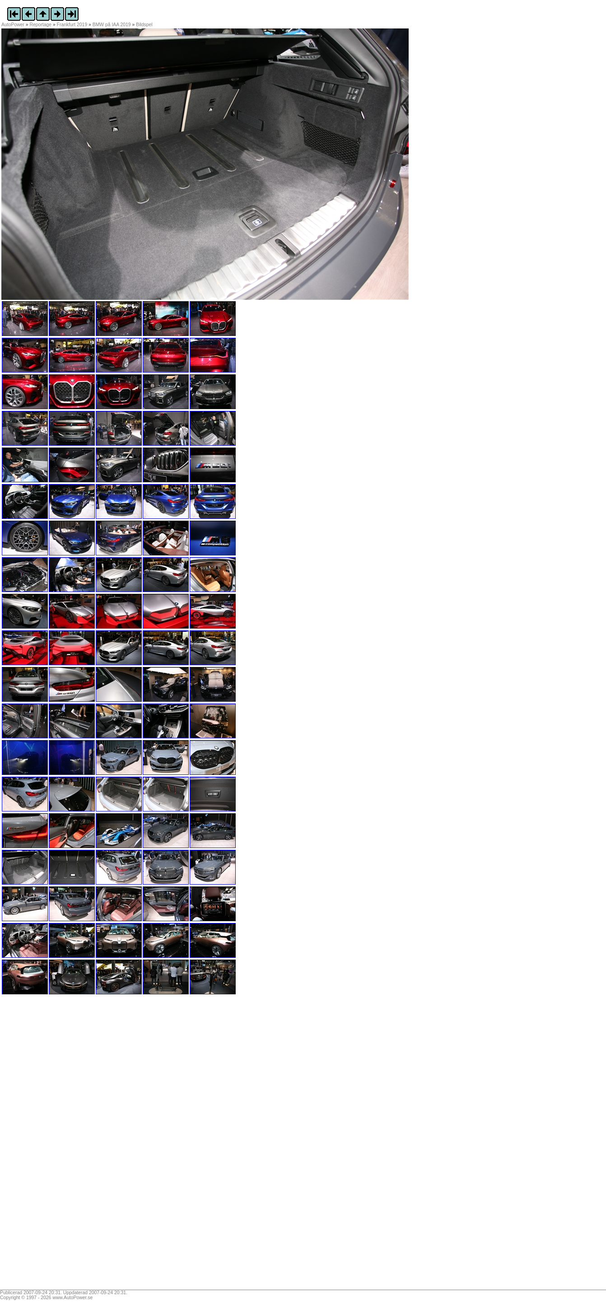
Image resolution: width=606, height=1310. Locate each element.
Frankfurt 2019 (72, 24)
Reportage (41, 24)
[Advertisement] (58, 1145)
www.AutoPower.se (72, 1297)
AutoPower (12, 24)
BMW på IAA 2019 (112, 24)
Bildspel (144, 24)
